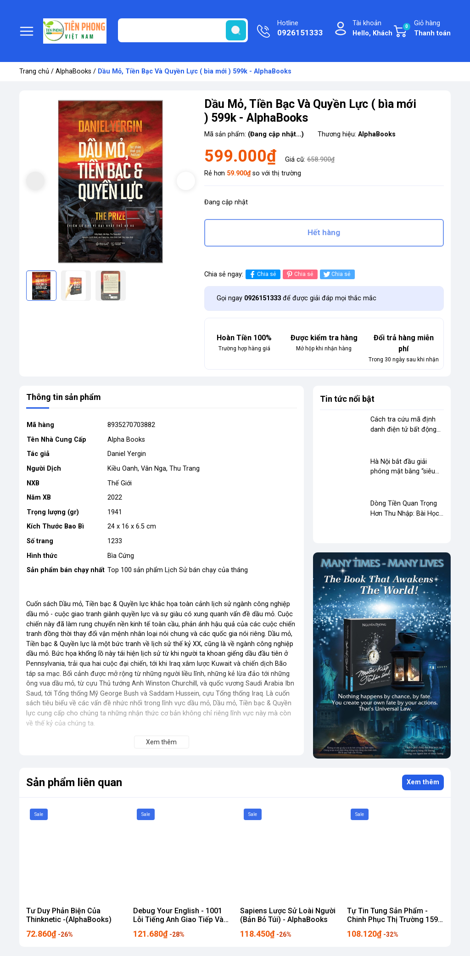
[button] (186, 181)
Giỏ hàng (426, 28)
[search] (236, 30)
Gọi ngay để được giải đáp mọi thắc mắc (296, 298)
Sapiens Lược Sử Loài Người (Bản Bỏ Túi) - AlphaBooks (288, 915)
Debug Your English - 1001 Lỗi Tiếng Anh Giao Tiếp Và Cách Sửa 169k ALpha (178, 919)
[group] (110, 181)
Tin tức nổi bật (347, 399)
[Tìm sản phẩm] (183, 30)
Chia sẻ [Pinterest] (299, 274)
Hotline (300, 29)
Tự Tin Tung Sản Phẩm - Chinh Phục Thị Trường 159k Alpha (394, 919)
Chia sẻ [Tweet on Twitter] (336, 274)
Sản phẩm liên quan (74, 782)
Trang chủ (34, 71)
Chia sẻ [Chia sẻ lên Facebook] (262, 274)
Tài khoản (372, 28)
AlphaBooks (73, 71)
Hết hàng (324, 232)
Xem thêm (423, 782)
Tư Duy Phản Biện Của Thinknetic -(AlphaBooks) (69, 915)
